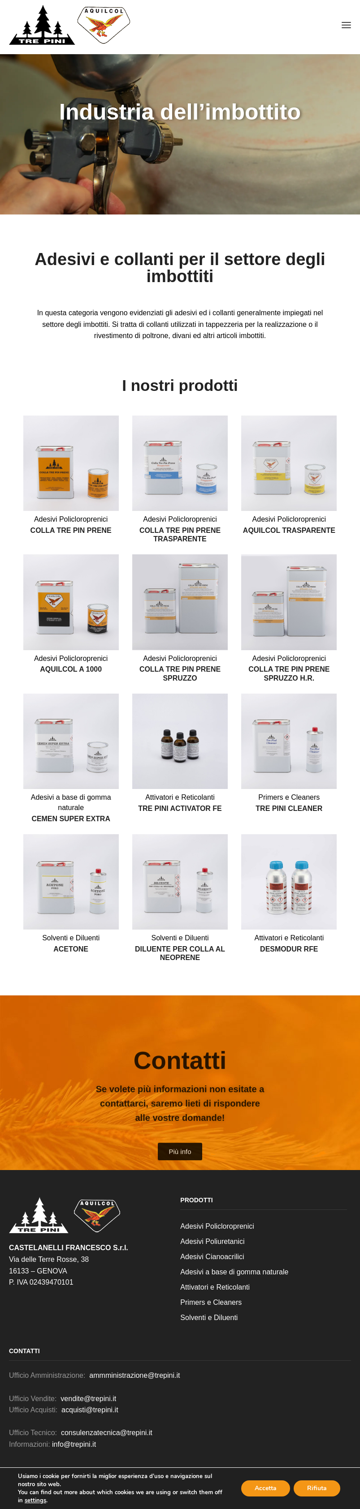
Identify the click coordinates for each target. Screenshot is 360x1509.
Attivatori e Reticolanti (180, 797)
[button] (346, 25)
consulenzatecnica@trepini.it (106, 1432)
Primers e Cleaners (289, 797)
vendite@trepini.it (88, 1398)
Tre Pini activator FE (179, 808)
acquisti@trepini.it (89, 1410)
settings (35, 1500)
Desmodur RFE (289, 949)
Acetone (70, 949)
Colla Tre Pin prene (71, 530)
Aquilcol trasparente (289, 530)
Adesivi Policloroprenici (71, 519)
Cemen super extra (70, 819)
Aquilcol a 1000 (71, 669)
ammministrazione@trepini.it (133, 1375)
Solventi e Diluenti (71, 938)
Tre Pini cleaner (289, 808)
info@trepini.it (74, 1444)
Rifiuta (317, 1488)
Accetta (266, 1488)
